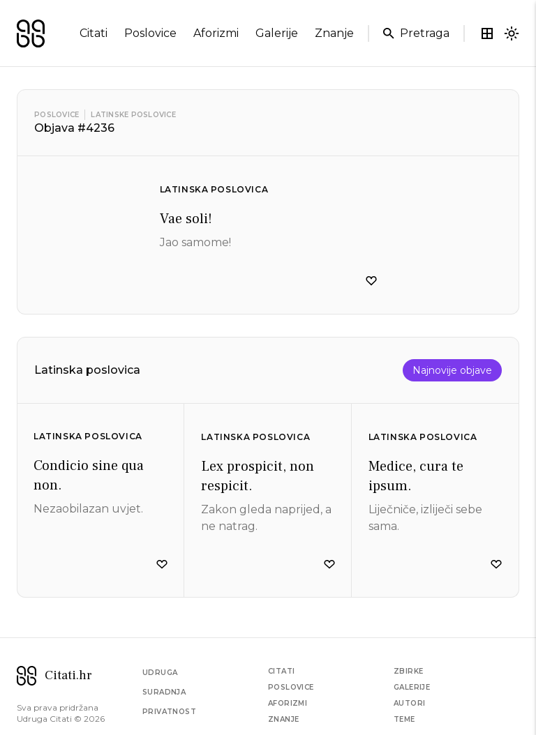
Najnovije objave (452, 370)
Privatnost (169, 711)
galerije (276, 33)
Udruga (159, 672)
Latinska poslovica (214, 189)
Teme (404, 719)
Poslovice (56, 114)
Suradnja (164, 692)
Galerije (412, 687)
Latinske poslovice (133, 114)
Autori (409, 703)
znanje (334, 33)
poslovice (150, 33)
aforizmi (216, 33)
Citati (281, 671)
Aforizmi (287, 703)
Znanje (283, 719)
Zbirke (408, 671)
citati (93, 33)
